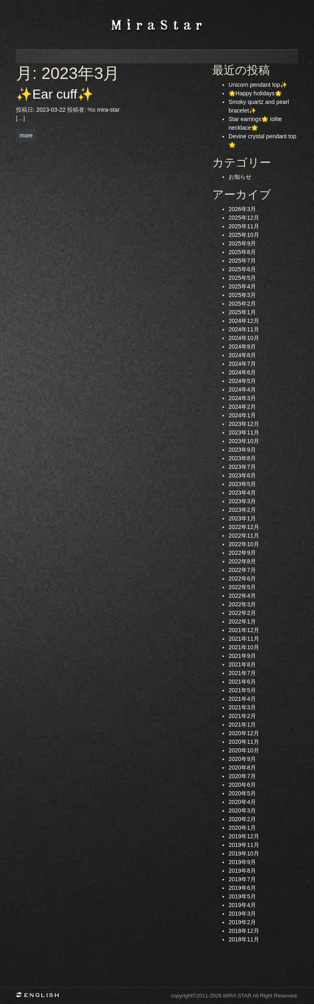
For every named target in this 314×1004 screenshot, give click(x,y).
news (86, 56)
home (39, 56)
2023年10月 (244, 441)
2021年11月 (244, 638)
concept (180, 56)
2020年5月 (242, 793)
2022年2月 (242, 613)
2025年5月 (242, 278)
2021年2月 (242, 716)
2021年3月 (242, 707)
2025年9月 (242, 243)
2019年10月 (244, 853)
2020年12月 (244, 733)
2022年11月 (244, 535)
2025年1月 (242, 312)
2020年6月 (242, 784)
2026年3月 (242, 209)
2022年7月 (242, 570)
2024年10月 (244, 338)
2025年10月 (244, 235)
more (26, 135)
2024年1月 (242, 415)
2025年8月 (242, 252)
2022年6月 (242, 578)
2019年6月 (242, 888)
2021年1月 (242, 724)
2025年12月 (244, 217)
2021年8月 (242, 664)
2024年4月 (242, 389)
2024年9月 (242, 346)
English (40, 995)
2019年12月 (244, 836)
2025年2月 (242, 303)
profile (133, 56)
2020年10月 (244, 750)
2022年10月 (244, 544)
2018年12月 (244, 930)
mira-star (108, 109)
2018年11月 (244, 939)
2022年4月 (242, 595)
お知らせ (240, 176)
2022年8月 (242, 561)
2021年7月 (242, 673)
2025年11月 (244, 226)
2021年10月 (244, 647)
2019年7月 (242, 879)
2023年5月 (242, 484)
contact (274, 56)
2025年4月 (242, 286)
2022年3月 (242, 604)
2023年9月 (242, 449)
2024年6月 (242, 372)
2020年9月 (242, 759)
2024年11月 (244, 329)
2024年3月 (242, 398)
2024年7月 (242, 363)
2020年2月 (242, 819)
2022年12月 (244, 527)
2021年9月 (242, 656)
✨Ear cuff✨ (55, 94)
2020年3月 (242, 810)
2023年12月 (244, 424)
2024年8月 (242, 355)
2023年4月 (242, 492)
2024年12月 (244, 320)
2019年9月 (242, 862)
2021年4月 (242, 699)
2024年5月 (242, 381)
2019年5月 (242, 896)
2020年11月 (244, 741)
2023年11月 (244, 432)
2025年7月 (242, 260)
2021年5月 (242, 690)
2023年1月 (242, 518)
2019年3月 (242, 913)
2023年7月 (242, 467)
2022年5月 (242, 587)
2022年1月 (242, 621)
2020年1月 (242, 827)
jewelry (227, 56)
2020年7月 (242, 776)
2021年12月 (244, 630)
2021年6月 (242, 681)
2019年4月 (242, 905)
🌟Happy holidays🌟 (255, 93)
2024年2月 (242, 406)
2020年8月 (242, 767)
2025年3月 (242, 295)
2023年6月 (242, 475)
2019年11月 (244, 845)
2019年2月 (242, 922)
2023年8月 (242, 458)
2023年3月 (242, 501)
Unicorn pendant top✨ (258, 84)
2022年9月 (242, 552)
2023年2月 (242, 510)
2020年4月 (242, 802)
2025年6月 (242, 269)
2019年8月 (242, 870)
